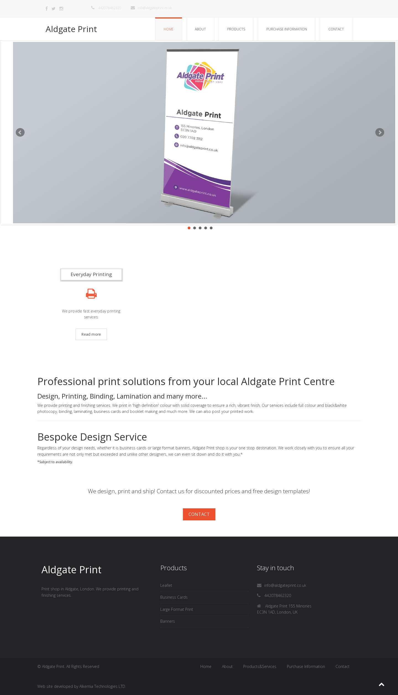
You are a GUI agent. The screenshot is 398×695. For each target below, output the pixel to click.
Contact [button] (199, 514)
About (200, 29)
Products (236, 29)
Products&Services (259, 666)
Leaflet (166, 585)
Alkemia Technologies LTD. (102, 686)
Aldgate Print (71, 29)
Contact (336, 29)
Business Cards (174, 597)
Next (379, 132)
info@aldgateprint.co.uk (151, 8)
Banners (167, 621)
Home (169, 29)
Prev (20, 132)
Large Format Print (176, 609)
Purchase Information (286, 29)
